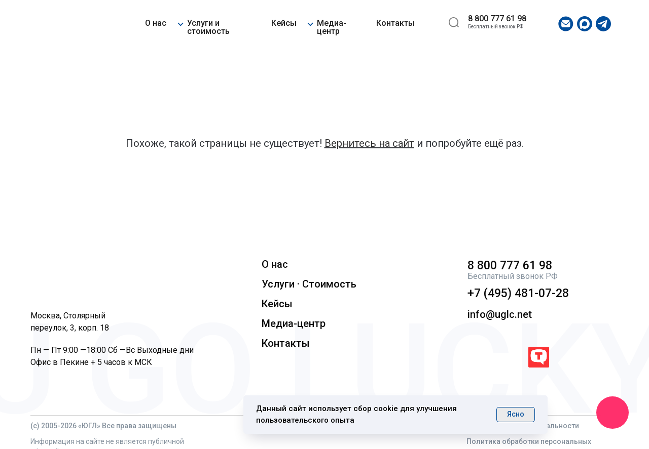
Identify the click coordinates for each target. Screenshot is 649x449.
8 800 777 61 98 (497, 18)
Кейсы (284, 23)
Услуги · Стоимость (309, 284)
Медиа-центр (331, 27)
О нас (155, 23)
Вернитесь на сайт (369, 143)
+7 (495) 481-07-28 (518, 293)
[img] (61, 24)
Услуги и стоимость (208, 27)
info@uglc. (492, 314)
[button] (180, 22)
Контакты (395, 23)
